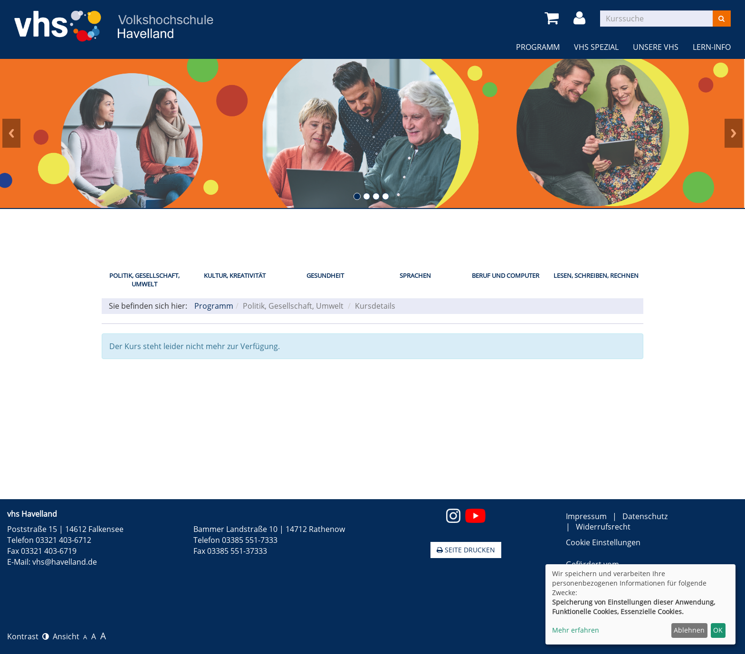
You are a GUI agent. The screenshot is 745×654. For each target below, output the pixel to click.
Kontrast (28, 636)
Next (734, 133)
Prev (11, 133)
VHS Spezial (596, 47)
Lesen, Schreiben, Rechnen (596, 275)
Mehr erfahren (575, 630)
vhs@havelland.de (64, 562)
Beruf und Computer (505, 275)
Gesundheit (325, 275)
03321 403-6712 (63, 540)
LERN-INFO (712, 47)
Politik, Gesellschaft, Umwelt (144, 280)
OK (718, 630)
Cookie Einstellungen (603, 542)
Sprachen (415, 275)
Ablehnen (689, 630)
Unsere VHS (655, 47)
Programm (538, 47)
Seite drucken (466, 549)
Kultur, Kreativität (235, 275)
